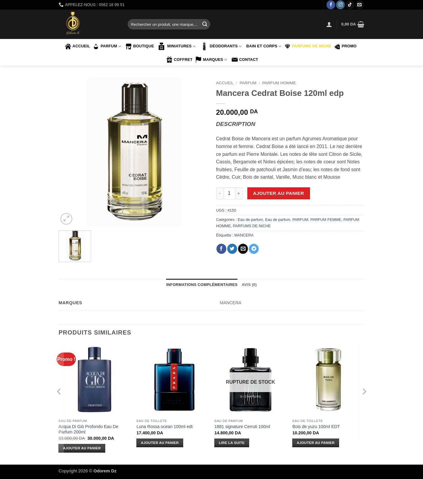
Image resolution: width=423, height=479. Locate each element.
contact (245, 60)
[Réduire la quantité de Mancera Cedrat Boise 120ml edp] (219, 193)
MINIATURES (176, 46)
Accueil (225, 83)
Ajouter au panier (278, 193)
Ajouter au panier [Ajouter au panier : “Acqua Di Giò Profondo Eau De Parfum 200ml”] (82, 448)
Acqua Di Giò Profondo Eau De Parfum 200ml (88, 429)
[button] (329, 24)
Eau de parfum (250, 219)
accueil (77, 46)
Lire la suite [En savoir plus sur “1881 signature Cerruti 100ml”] (232, 443)
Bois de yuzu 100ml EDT (316, 426)
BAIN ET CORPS (263, 46)
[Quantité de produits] (229, 193)
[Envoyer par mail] (243, 249)
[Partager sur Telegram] (254, 249)
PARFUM (107, 46)
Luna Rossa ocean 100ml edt (164, 426)
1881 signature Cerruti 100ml (242, 426)
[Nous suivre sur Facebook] (330, 4)
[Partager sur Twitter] (232, 249)
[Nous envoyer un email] (359, 4)
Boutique (140, 46)
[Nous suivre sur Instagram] (340, 4)
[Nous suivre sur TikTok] (350, 4)
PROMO (345, 46)
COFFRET (179, 60)
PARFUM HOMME (279, 83)
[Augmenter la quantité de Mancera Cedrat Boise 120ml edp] (239, 193)
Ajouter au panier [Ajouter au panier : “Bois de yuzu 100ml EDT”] (316, 443)
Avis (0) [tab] (249, 284)
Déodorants (221, 46)
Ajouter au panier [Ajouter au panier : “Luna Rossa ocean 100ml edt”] (160, 443)
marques (211, 60)
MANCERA (244, 235)
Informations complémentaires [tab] (202, 284)
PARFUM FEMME (325, 219)
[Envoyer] (205, 24)
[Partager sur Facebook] (221, 249)
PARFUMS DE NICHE (307, 46)
